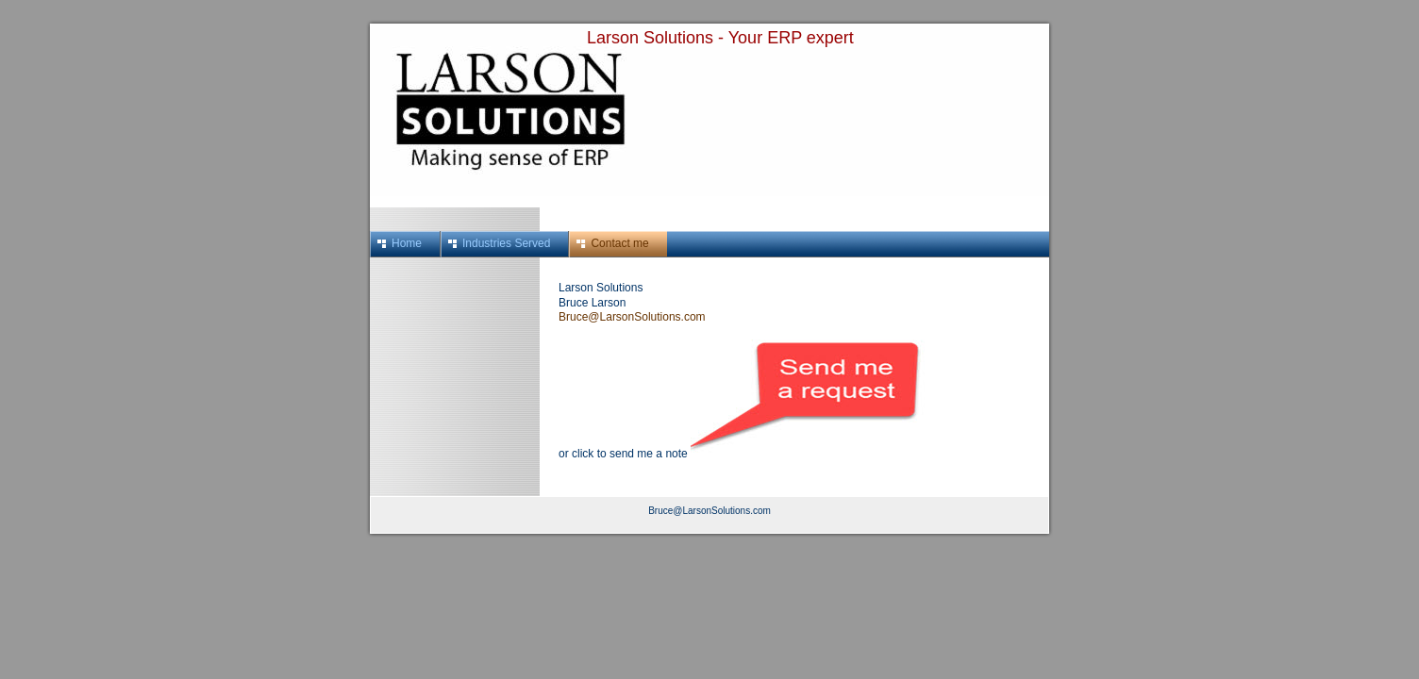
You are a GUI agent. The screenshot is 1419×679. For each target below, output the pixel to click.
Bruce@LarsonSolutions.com (632, 316)
